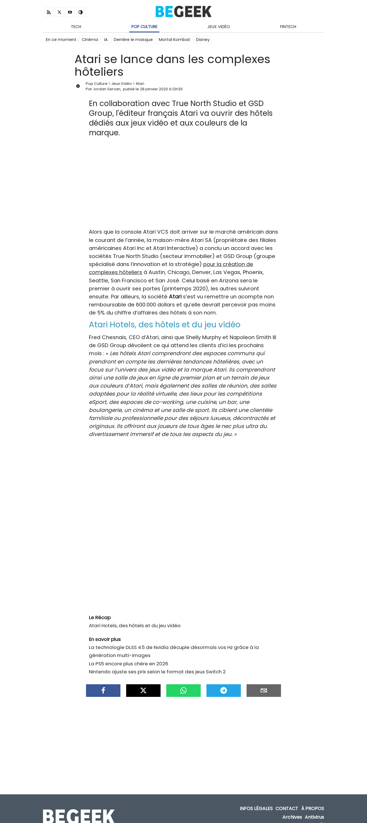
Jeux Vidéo (218, 27)
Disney (203, 39)
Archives (292, 808)
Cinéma (90, 39)
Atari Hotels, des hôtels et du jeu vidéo (135, 619)
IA (106, 39)
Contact (287, 800)
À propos (312, 800)
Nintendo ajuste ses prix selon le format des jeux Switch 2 (157, 665)
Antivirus (314, 808)
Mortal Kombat (174, 39)
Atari (140, 83)
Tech (76, 27)
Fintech (288, 27)
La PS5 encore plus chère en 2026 (128, 657)
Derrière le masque (133, 39)
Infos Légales (256, 800)
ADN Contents (299, 817)
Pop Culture (144, 27)
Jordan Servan (106, 89)
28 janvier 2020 (154, 89)
